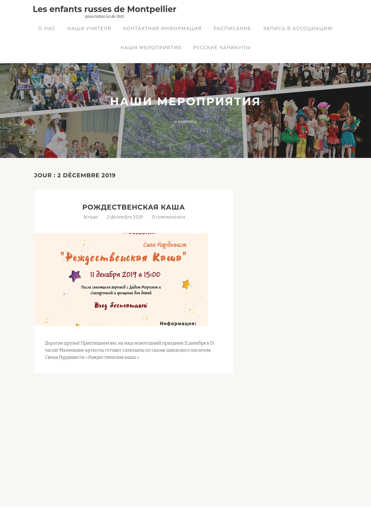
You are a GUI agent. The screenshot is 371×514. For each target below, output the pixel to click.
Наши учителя (89, 28)
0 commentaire (168, 217)
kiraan (91, 217)
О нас (46, 28)
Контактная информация (162, 28)
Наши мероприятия (151, 47)
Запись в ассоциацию (298, 28)
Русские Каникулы (221, 47)
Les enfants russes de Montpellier (104, 9)
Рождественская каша (133, 207)
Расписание (232, 28)
